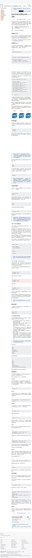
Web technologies (24, 541)
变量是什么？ (3, 11)
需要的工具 (2, 10)
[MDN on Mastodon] (5, 537)
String (12, 391)
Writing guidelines (13, 544)
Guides (23, 544)
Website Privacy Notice (10, 551)
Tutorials (23, 545)
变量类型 (2, 17)
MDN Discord (13, 545)
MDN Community (13, 541)
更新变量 (2, 16)
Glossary (23, 547)
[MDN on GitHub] (1, 537)
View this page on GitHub (15, 526)
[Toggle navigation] (31, 4)
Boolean (13, 403)
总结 (1, 20)
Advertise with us (3, 545)
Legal (22, 551)
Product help (2, 548)
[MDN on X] (3, 537)
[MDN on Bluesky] (2, 537)
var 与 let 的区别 (3, 15)
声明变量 (2, 12)
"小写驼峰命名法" (22, 327)
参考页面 (22, 237)
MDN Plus (2, 547)
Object (12, 449)
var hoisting (22, 220)
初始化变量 (14, 186)
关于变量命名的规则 (15, 315)
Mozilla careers (3, 544)
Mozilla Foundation (18, 554)
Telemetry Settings (17, 551)
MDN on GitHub (13, 547)
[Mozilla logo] (3, 551)
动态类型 (14, 473)
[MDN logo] (2, 533)
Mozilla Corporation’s (5, 554)
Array (12, 424)
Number (13, 378)
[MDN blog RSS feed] (6, 537)
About (1, 541)
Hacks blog (23, 548)
